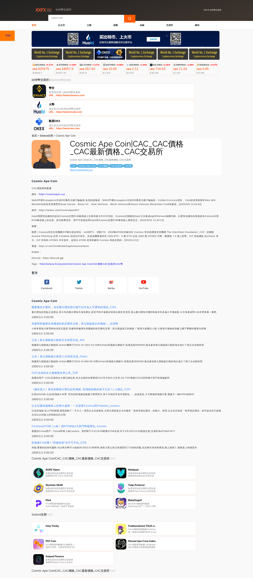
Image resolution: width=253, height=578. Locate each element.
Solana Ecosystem (57, 232)
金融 (142, 23)
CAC (70, 232)
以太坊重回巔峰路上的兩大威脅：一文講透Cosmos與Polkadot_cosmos (76, 373)
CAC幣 (119, 232)
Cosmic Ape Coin (82, 232)
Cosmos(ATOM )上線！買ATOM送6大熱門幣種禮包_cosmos (69, 394)
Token (43, 232)
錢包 (197, 23)
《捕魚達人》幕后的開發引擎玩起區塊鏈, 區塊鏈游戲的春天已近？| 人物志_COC (81, 357)
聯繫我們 (69, 562)
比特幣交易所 (87, 574)
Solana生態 (46, 103)
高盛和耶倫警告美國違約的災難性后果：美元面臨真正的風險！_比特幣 (75, 291)
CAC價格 (98, 232)
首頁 (34, 23)
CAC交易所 (109, 232)
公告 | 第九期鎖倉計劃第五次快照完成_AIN (58, 308)
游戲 (115, 23)
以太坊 (61, 23)
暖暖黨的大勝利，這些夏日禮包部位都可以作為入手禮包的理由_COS (74, 275)
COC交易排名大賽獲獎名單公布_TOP (55, 340)
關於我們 (85, 562)
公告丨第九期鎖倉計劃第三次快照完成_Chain (59, 324)
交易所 (169, 23)
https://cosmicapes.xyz (81, 138)
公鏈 (89, 23)
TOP (8, 35)
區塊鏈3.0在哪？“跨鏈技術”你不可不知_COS (59, 410)
